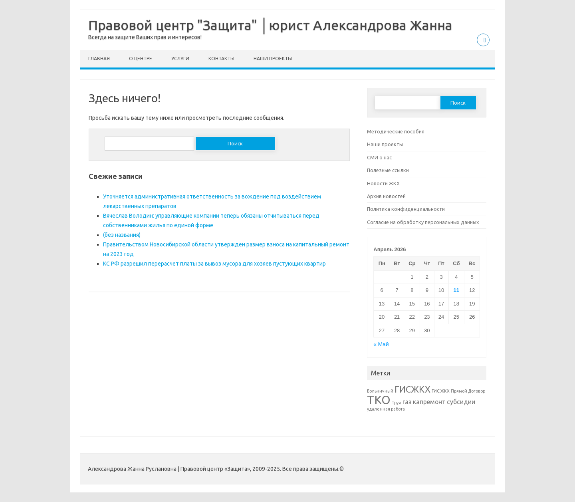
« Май (381, 344)
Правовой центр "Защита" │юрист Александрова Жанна (270, 24)
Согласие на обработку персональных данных (423, 222)
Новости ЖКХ (383, 183)
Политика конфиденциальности (406, 209)
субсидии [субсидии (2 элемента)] (461, 401)
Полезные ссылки (388, 170)
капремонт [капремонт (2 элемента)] (429, 401)
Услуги (180, 58)
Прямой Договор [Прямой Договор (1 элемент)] (468, 391)
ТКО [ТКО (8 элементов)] (379, 400)
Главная (99, 58)
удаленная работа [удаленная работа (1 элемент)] (386, 409)
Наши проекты (273, 58)
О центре (140, 58)
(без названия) (122, 235)
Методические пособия (395, 131)
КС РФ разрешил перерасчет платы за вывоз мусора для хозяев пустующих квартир (214, 263)
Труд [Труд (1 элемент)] (396, 402)
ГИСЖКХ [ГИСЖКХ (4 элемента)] (412, 389)
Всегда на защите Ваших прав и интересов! (145, 37)
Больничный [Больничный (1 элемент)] (380, 391)
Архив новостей (386, 196)
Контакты (221, 58)
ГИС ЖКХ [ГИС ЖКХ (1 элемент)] (441, 391)
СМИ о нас (379, 157)
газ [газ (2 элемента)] (407, 401)
